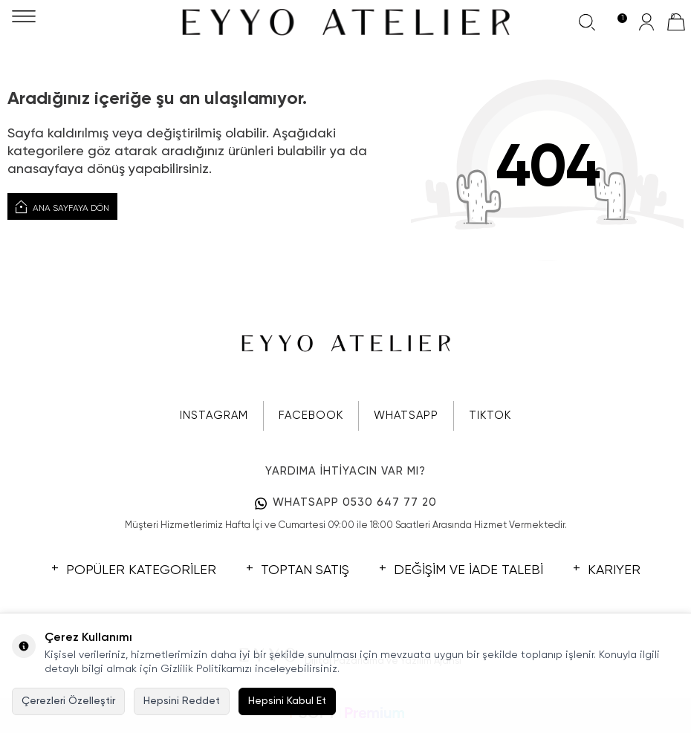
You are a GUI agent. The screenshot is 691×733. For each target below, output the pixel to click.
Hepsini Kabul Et (287, 701)
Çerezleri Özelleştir (68, 701)
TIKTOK (490, 415)
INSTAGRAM (214, 415)
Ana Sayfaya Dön (62, 207)
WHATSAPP (406, 415)
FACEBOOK (311, 415)
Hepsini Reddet (181, 701)
